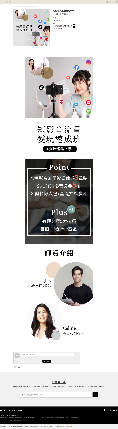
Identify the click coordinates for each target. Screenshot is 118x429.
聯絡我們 (16, 415)
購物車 (116, 2)
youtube (114, 410)
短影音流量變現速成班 (31, 6)
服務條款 (70, 426)
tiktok (117, 410)
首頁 (14, 6)
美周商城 (20, 6)
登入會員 (46, 361)
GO (95, 394)
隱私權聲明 (4, 415)
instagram (107, 410)
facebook (104, 410)
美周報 (9, 2)
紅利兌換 (10, 415)
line (111, 410)
